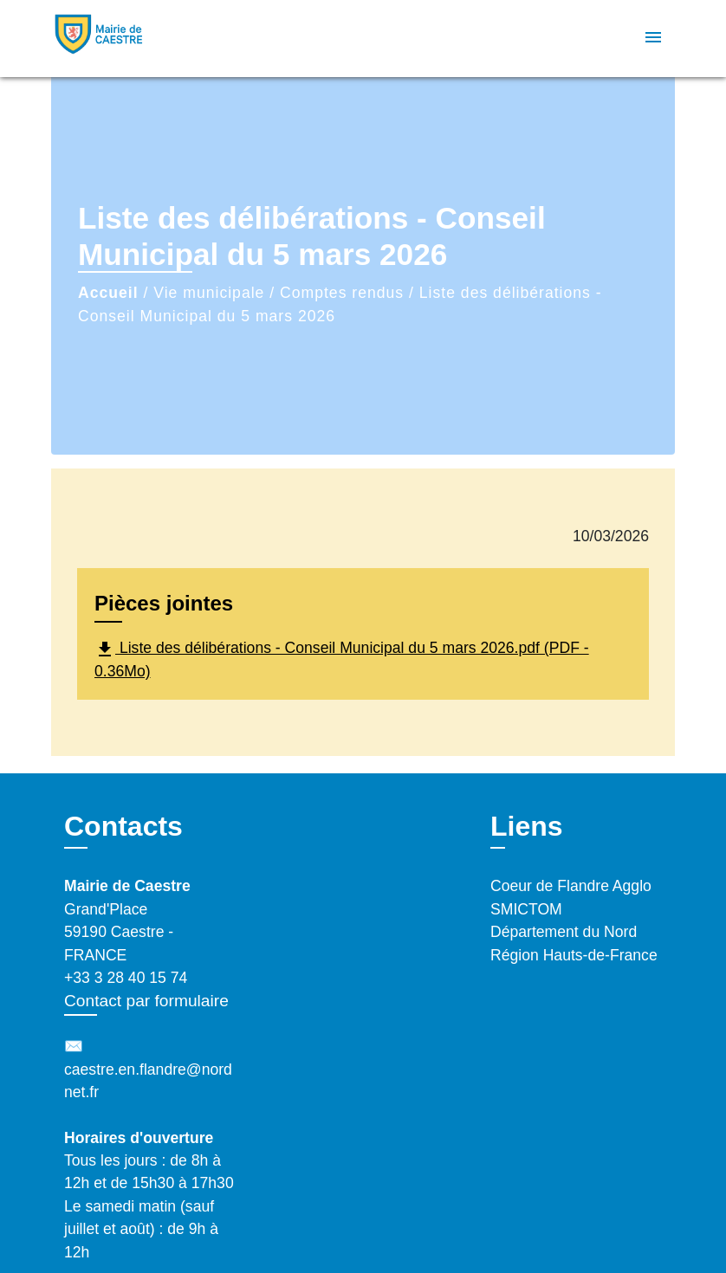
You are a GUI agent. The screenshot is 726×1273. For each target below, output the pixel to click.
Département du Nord (563, 931)
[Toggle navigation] (653, 39)
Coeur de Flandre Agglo (570, 886)
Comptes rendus (342, 292)
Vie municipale (208, 292)
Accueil (108, 292)
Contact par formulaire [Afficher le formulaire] (146, 1001)
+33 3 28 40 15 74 (125, 977)
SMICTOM (526, 909)
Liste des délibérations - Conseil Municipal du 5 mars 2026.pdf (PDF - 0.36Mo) (341, 659)
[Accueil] (159, 38)
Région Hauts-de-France (574, 955)
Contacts (123, 826)
